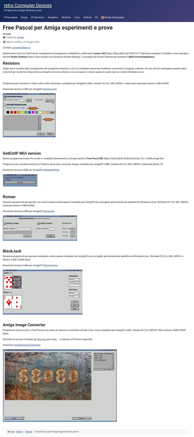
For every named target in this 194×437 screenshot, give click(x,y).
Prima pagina (10, 17)
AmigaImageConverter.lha (27, 345)
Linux (77, 17)
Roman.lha (48, 211)
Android (87, 17)
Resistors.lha (50, 89)
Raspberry (53, 17)
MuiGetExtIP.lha (51, 170)
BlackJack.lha (50, 265)
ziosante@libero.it (21, 47)
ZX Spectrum (37, 17)
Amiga (24, 17)
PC (96, 17)
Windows (66, 17)
